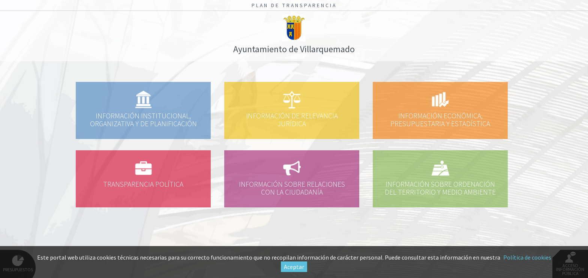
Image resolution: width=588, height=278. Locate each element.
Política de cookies (527, 257)
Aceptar (294, 266)
